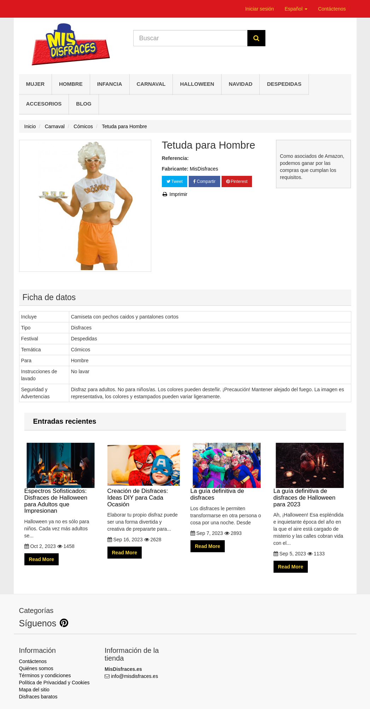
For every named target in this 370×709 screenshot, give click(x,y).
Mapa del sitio (34, 689)
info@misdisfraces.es (134, 676)
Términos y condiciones (45, 675)
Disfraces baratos (38, 696)
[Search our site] (190, 38)
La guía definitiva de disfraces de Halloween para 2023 (310, 475)
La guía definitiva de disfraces (226, 472)
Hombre (71, 84)
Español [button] (295, 9)
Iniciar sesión (259, 9)
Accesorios (44, 104)
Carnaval (151, 84)
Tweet (174, 181)
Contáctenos (332, 9)
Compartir (204, 181)
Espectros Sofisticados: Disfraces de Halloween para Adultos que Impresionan (60, 478)
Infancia (109, 84)
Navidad (240, 84)
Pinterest (237, 181)
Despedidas (284, 84)
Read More (41, 559)
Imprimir (174, 194)
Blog (83, 104)
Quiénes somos (36, 668)
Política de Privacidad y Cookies (54, 682)
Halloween (197, 84)
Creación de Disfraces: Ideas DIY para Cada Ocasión (143, 475)
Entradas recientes (64, 421)
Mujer (35, 84)
